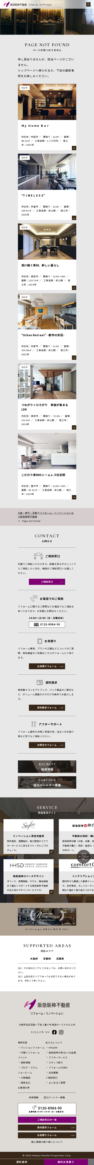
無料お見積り (66, 1162)
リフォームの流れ (58, 1068)
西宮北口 (25, 1082)
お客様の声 (24, 1087)
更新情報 (25, 1063)
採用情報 (33, 1097)
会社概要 (53, 1073)
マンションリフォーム (33, 1048)
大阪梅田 (25, 1078)
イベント (23, 1058)
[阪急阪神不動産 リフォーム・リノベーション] (27, 4)
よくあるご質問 (57, 1082)
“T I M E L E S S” (33, 195)
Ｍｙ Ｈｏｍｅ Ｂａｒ (35, 125)
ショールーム (25, 1073)
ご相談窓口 (47, 582)
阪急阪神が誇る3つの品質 (62, 1053)
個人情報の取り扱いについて (47, 1142)
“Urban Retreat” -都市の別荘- (43, 335)
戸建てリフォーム (30, 1053)
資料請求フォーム (47, 708)
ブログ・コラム (29, 1068)
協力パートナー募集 (54, 1097)
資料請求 (22, 1162)
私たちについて (54, 1044)
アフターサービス (58, 1058)
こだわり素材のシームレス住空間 (43, 475)
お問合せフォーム (47, 746)
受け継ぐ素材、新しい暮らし (40, 265)
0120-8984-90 (50, 625)
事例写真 (23, 1044)
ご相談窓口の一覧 (47, 1119)
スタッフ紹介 (56, 1063)
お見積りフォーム (47, 667)
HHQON (53, 1048)
